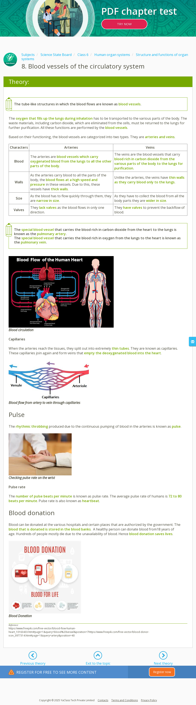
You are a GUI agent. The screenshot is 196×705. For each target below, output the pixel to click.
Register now (162, 672)
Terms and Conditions (124, 700)
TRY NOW (124, 24)
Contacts (103, 700)
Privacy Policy (149, 700)
